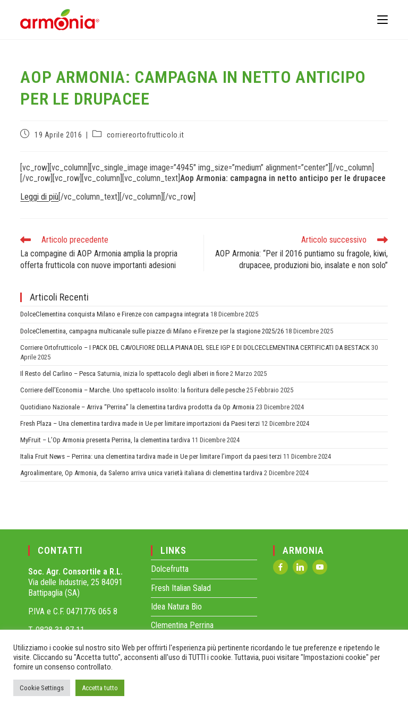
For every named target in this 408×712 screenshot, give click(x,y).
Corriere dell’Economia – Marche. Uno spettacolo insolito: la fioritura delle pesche (132, 390)
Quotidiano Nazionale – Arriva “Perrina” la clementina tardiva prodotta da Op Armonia (137, 407)
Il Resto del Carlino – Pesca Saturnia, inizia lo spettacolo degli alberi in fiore (124, 374)
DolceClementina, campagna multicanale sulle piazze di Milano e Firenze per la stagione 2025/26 (152, 331)
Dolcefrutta (170, 569)
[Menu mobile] (382, 19)
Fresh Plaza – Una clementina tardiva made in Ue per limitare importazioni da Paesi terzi (140, 423)
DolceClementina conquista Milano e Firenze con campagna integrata (114, 314)
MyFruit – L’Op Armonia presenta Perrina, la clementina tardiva (105, 440)
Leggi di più (39, 197)
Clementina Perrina (182, 625)
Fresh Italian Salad (181, 588)
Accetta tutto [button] (100, 688)
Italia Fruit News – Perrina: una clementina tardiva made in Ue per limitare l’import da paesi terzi (151, 456)
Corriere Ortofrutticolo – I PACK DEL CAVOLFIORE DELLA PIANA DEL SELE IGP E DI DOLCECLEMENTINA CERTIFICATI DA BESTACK (195, 347)
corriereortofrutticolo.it (145, 135)
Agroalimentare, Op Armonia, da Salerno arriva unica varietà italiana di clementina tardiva (141, 473)
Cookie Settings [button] (42, 688)
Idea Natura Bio (176, 607)
